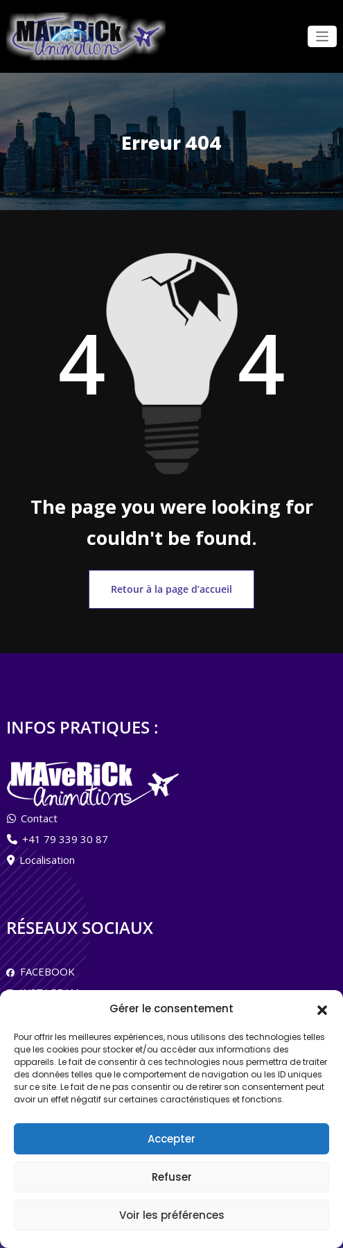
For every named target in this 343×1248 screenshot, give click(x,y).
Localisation (47, 853)
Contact (39, 811)
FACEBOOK (45, 964)
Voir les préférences (172, 1215)
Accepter (171, 1139)
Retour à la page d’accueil (171, 585)
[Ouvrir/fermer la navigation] (322, 36)
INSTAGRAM (46, 985)
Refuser (172, 1177)
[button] (322, 1009)
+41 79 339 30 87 (65, 832)
